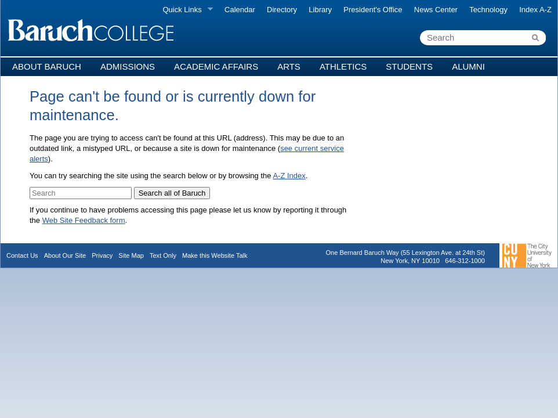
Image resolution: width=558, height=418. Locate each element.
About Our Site (65, 255)
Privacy (102, 255)
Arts (288, 66)
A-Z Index (289, 175)
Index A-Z (535, 9)
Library (320, 9)
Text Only (163, 255)
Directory (282, 9)
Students (409, 66)
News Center (436, 9)
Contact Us (22, 255)
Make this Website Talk (215, 255)
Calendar (239, 9)
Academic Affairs (216, 66)
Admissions (127, 66)
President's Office (372, 9)
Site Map (131, 255)
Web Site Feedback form (83, 220)
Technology (488, 9)
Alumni (468, 66)
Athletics (343, 66)
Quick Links (185, 10)
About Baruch (46, 66)
